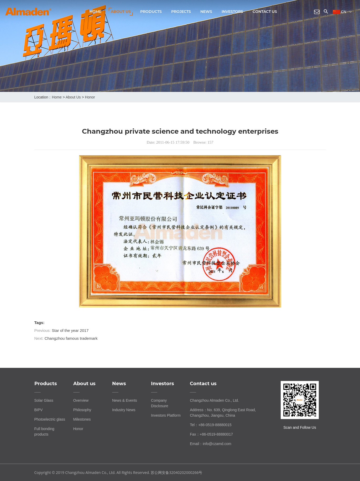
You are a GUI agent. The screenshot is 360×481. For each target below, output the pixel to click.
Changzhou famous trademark (71, 338)
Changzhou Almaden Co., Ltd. (214, 400)
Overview (80, 400)
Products (151, 11)
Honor (90, 97)
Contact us (265, 11)
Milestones (82, 419)
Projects (181, 11)
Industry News (123, 410)
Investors (232, 11)
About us (121, 11)
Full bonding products (44, 431)
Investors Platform (166, 415)
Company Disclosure (159, 403)
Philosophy (82, 410)
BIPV (38, 410)
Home (95, 11)
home (56, 97)
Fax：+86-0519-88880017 (211, 434)
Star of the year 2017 (70, 330)
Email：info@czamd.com (210, 444)
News (206, 11)
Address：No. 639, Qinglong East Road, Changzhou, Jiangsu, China (223, 412)
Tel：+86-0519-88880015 (210, 425)
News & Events (124, 400)
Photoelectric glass (49, 419)
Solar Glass (43, 400)
